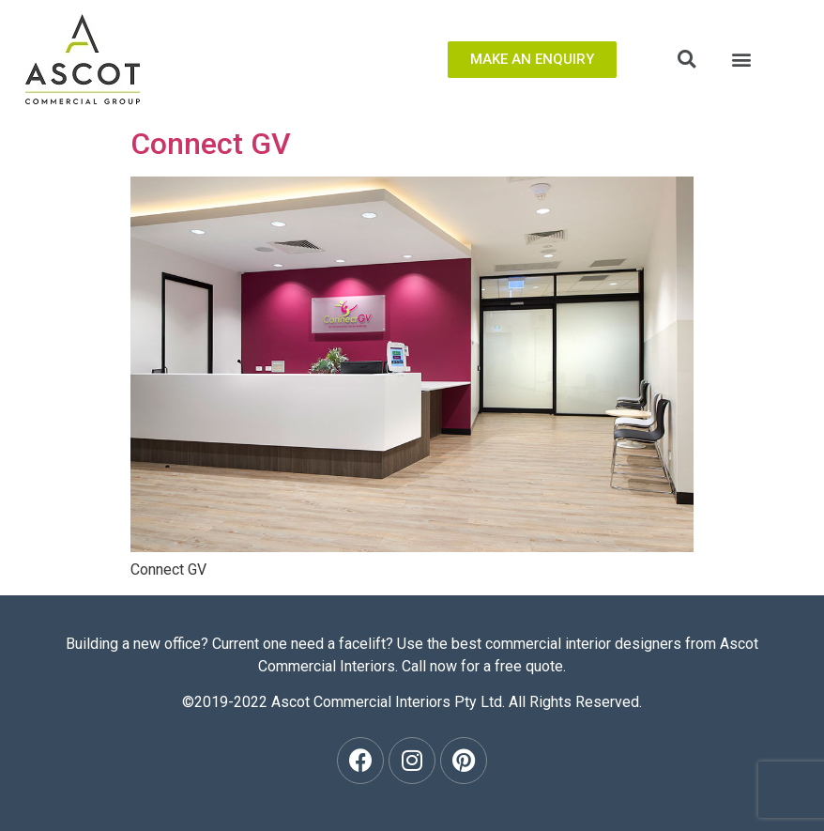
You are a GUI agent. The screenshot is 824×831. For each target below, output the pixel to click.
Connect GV (210, 144)
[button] (532, 59)
